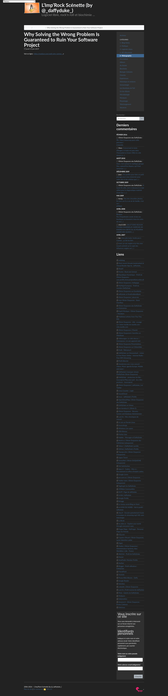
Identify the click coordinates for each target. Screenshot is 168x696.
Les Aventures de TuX (127, 88)
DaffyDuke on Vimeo (125, 405)
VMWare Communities (126, 489)
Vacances (123, 107)
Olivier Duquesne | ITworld (127, 330)
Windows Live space (125, 428)
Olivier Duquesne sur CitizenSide (130, 347)
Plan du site (28, 689)
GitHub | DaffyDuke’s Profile (128, 449)
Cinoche (123, 75)
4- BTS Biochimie (126, 52)
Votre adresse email (129, 665)
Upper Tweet (123, 457)
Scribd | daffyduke (124, 495)
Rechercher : (121, 115)
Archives (123, 35)
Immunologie (124, 85)
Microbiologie (125, 95)
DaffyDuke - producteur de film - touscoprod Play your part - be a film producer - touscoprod (129, 379)
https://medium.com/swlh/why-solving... (48, 54)
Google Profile (123, 498)
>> (142, 119)
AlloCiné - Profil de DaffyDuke (129, 554)
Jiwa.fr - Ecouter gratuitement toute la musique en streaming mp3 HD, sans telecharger (130, 515)
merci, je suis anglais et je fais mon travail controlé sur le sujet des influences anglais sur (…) (130, 245)
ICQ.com (121, 535)
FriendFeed (122, 572)
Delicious (121, 607)
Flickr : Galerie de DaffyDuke (128, 593)
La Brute (121, 521)
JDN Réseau (122, 431)
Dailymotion (122, 599)
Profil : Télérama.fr (124, 350)
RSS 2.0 (48, 689)
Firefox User (122, 434)
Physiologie (124, 101)
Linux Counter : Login (126, 391)
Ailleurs (122, 62)
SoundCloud (122, 394)
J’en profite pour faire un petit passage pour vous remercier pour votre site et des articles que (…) (130, 177)
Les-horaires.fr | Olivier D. (127, 408)
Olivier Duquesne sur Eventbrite (129, 291)
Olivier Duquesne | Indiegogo (128, 283)
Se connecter (38, 689)
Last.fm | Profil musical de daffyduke (131, 590)
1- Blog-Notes (125, 43)
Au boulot (123, 65)
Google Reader (123, 581)
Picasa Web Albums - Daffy (128, 578)
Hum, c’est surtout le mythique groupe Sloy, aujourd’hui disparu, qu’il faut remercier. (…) (130, 166)
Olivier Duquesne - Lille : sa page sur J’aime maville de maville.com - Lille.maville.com (129, 324)
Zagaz (120, 543)
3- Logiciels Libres (126, 49)
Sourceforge (122, 425)
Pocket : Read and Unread (127, 272)
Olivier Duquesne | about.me (128, 297)
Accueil (28, 28)
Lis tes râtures (125, 91)
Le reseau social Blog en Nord (128, 504)
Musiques (123, 98)
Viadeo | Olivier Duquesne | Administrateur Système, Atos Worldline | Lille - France (127, 548)
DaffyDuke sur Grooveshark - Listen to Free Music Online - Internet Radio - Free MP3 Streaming (130, 355)
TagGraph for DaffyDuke (127, 486)
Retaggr (121, 501)
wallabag (121, 260)
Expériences (124, 78)
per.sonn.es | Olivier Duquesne (129, 477)
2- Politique (124, 46)
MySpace (121, 596)
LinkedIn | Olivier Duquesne (128, 587)
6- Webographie (39, 28)
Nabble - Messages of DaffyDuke (130, 437)
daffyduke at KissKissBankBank (129, 294)
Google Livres (123, 474)
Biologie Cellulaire (126, 72)
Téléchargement (125, 104)
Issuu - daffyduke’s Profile (127, 397)
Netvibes (121, 584)
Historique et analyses (128, 82)
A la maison (124, 59)
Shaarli (120, 269)
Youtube (121, 575)
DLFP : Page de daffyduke (127, 492)
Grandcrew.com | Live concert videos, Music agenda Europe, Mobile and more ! (130, 366)
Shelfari (121, 563)
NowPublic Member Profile (128, 560)
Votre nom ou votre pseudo (127, 655)
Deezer (121, 557)
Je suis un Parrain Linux (126, 422)
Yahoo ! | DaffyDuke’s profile (128, 446)
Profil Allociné (123, 361)
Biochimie (123, 69)
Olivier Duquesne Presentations (129, 344)
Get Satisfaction (124, 466)
